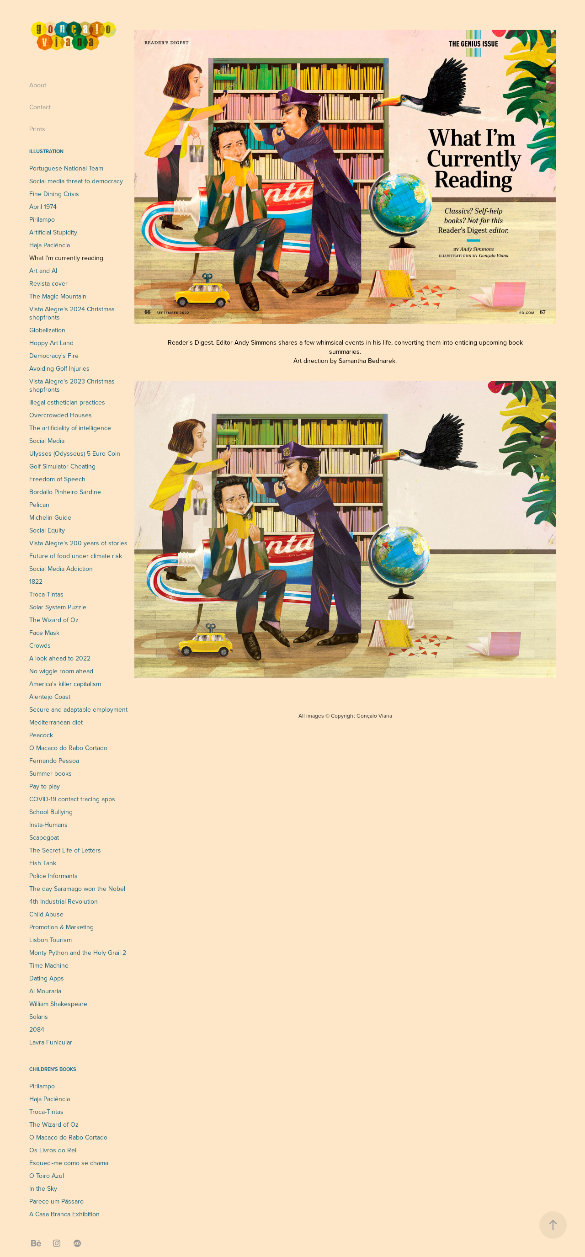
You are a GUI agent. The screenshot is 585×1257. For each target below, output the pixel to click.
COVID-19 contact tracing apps (72, 799)
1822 (36, 581)
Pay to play (44, 786)
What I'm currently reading (66, 257)
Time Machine (49, 965)
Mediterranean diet (56, 722)
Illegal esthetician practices (67, 402)
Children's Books (52, 1069)
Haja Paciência (49, 245)
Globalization (47, 330)
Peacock (41, 735)
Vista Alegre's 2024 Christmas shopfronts (72, 313)
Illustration (46, 151)
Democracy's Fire (54, 355)
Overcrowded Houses (60, 415)
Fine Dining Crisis (54, 193)
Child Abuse (46, 914)
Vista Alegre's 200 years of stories (78, 543)
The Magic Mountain (57, 296)
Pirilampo (42, 219)
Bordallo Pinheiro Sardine (65, 491)
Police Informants (53, 875)
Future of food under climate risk (75, 555)
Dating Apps (46, 978)
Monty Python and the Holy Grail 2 (77, 952)
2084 (36, 1029)
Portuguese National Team (66, 168)
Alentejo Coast (49, 696)
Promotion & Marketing (61, 927)
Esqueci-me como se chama (68, 1162)
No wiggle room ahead (61, 671)
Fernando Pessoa (54, 760)
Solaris (38, 1016)
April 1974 (43, 206)
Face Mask (44, 632)
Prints (37, 128)
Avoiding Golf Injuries (59, 368)
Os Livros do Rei (52, 1150)
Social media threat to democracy (76, 181)
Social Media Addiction (61, 568)
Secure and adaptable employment (78, 709)
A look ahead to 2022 (59, 658)
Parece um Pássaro (56, 1201)
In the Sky (43, 1188)
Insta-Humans (48, 824)
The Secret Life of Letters (65, 850)
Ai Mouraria (45, 991)
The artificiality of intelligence (70, 427)
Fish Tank (42, 863)
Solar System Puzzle (57, 607)
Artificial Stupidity (53, 232)
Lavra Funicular (50, 1042)
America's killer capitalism (65, 683)
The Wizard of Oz (54, 619)
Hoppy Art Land (51, 342)
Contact (40, 107)
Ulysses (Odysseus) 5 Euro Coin (74, 453)
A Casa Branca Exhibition (64, 1214)
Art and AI (43, 270)
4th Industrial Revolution (63, 901)
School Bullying (51, 811)
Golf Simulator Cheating (62, 466)
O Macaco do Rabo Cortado (68, 747)
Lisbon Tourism (50, 939)
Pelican (39, 504)
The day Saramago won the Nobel (77, 888)
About (37, 85)
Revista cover (48, 283)
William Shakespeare (58, 1003)
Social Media (46, 440)
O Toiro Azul (46, 1175)
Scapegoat (44, 837)
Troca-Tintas (46, 594)
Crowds (40, 645)
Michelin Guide (50, 517)
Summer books (50, 773)
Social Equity (47, 530)
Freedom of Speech (57, 479)
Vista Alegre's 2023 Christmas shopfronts (72, 385)
